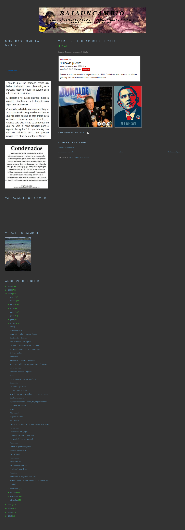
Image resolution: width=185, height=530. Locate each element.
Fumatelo (13, 473)
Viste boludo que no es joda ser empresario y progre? (30, 394)
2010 (10, 294)
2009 (10, 290)
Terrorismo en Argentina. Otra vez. (23, 476)
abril (12, 308)
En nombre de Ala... (17, 330)
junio (12, 316)
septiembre (14, 489)
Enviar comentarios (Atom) (79, 157)
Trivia (12, 375)
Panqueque (14, 443)
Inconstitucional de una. (19, 465)
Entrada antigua (174, 152)
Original (62, 46)
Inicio (121, 152)
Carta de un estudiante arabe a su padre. (25, 345)
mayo (12, 312)
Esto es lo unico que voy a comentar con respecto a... (30, 424)
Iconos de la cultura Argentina (21, 371)
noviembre (14, 496)
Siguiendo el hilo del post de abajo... (23, 334)
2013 (10, 512)
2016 (10, 516)
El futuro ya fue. (16, 353)
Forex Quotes (12, 70)
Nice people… (15, 420)
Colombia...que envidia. (19, 386)
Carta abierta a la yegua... (19, 431)
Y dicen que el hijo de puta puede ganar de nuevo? (29, 364)
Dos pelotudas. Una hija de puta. (22, 435)
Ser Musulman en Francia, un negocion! (25, 349)
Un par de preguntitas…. (19, 405)
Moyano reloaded (16, 416)
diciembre (14, 500)
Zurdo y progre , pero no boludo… (23, 379)
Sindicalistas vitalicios (18, 338)
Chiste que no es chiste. (18, 390)
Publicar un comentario (66, 148)
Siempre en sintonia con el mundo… (23, 360)
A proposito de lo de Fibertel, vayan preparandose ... (29, 401)
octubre (13, 492)
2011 (10, 505)
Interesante (14, 356)
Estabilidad (14, 383)
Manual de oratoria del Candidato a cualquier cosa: (29, 480)
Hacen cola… (15, 458)
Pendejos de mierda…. (18, 469)
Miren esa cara (15, 368)
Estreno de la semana (18, 450)
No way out (14, 428)
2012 (10, 508)
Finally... (13, 326)
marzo (12, 304)
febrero (13, 301)
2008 (10, 286)
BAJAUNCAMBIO (92, 13)
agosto (13, 323)
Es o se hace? (15, 454)
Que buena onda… (17, 398)
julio (12, 319)
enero (12, 297)
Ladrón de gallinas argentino (20, 446)
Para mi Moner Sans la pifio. (20, 341)
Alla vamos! (14, 413)
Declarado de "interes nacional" (22, 439)
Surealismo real (16, 461)
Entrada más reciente (66, 152)
